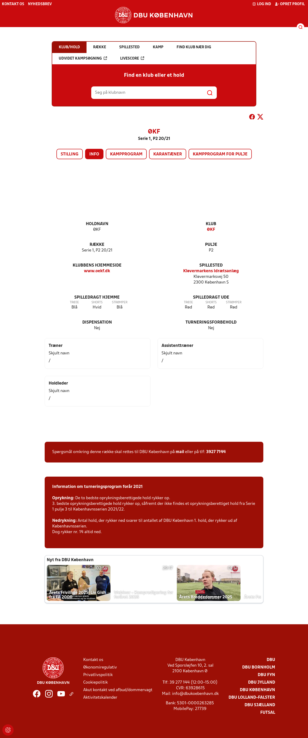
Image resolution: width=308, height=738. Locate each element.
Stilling (70, 154)
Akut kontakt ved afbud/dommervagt (117, 690)
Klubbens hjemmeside (97, 266)
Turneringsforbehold (211, 322)
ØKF (211, 230)
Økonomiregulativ (100, 667)
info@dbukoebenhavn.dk (195, 694)
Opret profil (290, 4)
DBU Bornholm (258, 667)
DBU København (257, 690)
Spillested (211, 266)
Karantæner (167, 154)
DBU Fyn (266, 675)
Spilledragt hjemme (97, 298)
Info (94, 154)
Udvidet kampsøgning (83, 58)
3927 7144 (216, 452)
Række (97, 245)
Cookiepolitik (95, 683)
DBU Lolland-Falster (252, 698)
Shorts (97, 302)
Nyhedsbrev (40, 4)
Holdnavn (97, 224)
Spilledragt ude (211, 298)
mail (180, 452)
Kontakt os (13, 4)
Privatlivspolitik (98, 675)
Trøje (74, 302)
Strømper (119, 302)
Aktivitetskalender (100, 698)
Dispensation (97, 322)
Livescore (132, 58)
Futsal (267, 713)
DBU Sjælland (260, 705)
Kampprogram (126, 154)
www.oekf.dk (97, 271)
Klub (211, 224)
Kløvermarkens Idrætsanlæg (211, 271)
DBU (271, 660)
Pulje (211, 245)
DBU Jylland (261, 683)
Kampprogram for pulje (220, 154)
